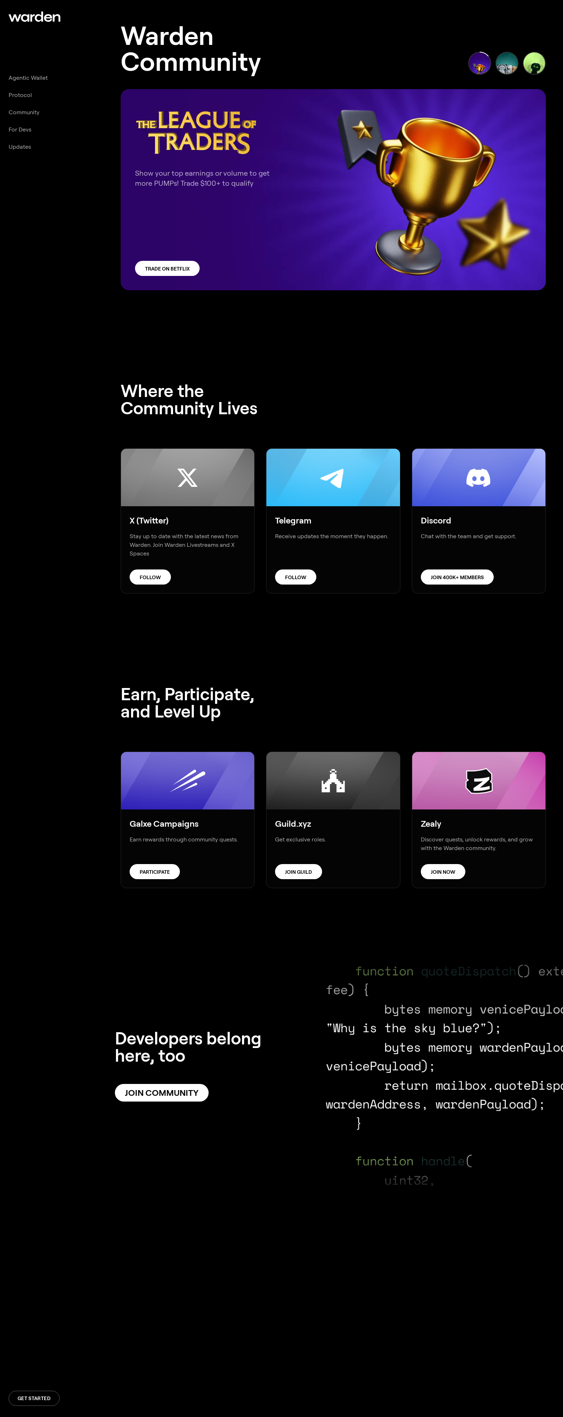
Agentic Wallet (28, 77)
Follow (150, 577)
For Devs (20, 129)
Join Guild (298, 872)
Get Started (34, 1398)
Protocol (20, 95)
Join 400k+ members (457, 577)
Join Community (162, 1093)
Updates (20, 146)
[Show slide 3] (534, 63)
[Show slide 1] (479, 63)
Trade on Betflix (167, 269)
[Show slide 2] (506, 63)
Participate (155, 872)
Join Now (443, 872)
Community (24, 112)
